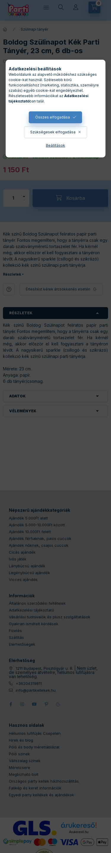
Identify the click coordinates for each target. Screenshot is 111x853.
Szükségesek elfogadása (52, 132)
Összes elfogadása (52, 117)
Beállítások (55, 145)
